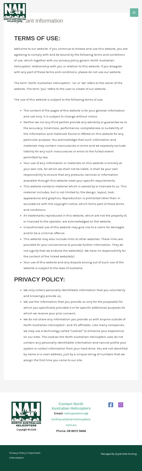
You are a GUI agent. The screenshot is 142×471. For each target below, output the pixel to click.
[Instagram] (121, 405)
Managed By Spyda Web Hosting (119, 454)
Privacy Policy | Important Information (24, 455)
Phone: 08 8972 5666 (71, 431)
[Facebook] (111, 405)
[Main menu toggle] (134, 12)
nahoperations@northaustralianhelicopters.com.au (71, 419)
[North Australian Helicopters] (15, 12)
